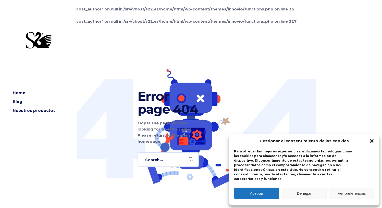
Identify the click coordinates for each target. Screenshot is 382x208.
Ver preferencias (352, 193)
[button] (371, 141)
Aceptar (256, 193)
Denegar (304, 193)
